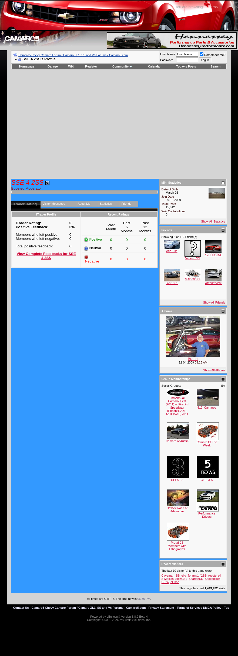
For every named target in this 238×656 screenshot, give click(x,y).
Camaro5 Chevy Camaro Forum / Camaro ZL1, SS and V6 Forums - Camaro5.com (73, 55)
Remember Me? (213, 54)
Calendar (154, 66)
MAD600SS (192, 279)
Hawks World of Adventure (177, 509)
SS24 (165, 582)
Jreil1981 (172, 283)
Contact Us (21, 607)
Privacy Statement (161, 607)
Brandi (193, 359)
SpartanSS (196, 578)
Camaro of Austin (177, 441)
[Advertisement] (50, 124)
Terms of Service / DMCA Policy (199, 607)
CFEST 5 (207, 480)
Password (166, 60)
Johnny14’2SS (197, 575)
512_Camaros (206, 407)
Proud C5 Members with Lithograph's (177, 546)
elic (184, 575)
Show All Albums (214, 370)
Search (216, 66)
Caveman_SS (171, 575)
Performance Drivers (206, 515)
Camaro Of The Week (207, 443)
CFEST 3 (177, 480)
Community (122, 66)
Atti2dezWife (213, 283)
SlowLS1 (181, 578)
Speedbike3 (212, 578)
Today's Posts (186, 66)
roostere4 (214, 575)
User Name (167, 54)
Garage (53, 66)
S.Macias (168, 578)
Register (91, 66)
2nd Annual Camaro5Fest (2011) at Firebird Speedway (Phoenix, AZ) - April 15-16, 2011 (177, 406)
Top (226, 607)
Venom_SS (192, 258)
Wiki (71, 66)
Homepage (26, 66)
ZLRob (174, 582)
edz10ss (171, 251)
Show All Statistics (213, 221)
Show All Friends (214, 302)
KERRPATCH (213, 254)
